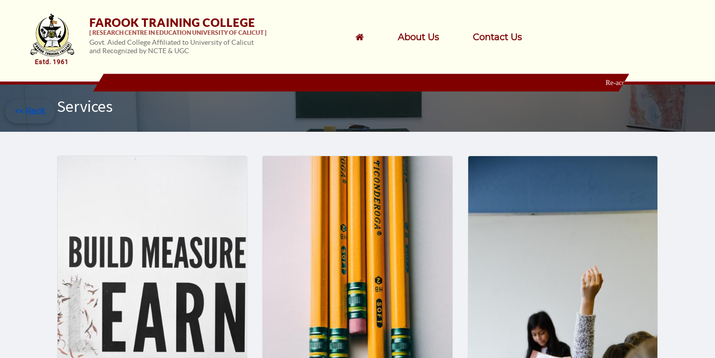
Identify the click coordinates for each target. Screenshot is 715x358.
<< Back (30, 111)
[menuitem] (431, 37)
